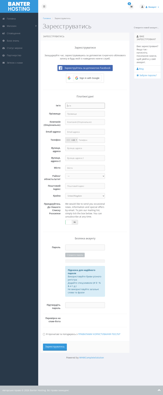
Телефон (55, 139)
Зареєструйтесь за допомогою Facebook (87, 67)
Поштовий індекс (54, 187)
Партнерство (11, 55)
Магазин (9, 25)
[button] (87, 78)
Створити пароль (75, 255)
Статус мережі (12, 47)
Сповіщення (11, 33)
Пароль (56, 247)
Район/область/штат (52, 177)
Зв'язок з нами (12, 62)
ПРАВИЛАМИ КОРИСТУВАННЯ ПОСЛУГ (99, 334)
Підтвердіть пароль (53, 306)
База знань (10, 40)
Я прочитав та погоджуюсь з (81, 334)
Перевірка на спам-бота (52, 320)
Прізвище (54, 113)
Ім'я (58, 105)
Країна (56, 195)
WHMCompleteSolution (91, 357)
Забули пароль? (147, 75)
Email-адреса (53, 131)
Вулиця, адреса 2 (55, 159)
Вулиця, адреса (55, 149)
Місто (57, 167)
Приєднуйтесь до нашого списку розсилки (52, 208)
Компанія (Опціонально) (52, 123)
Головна (9, 18)
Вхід (140, 68)
